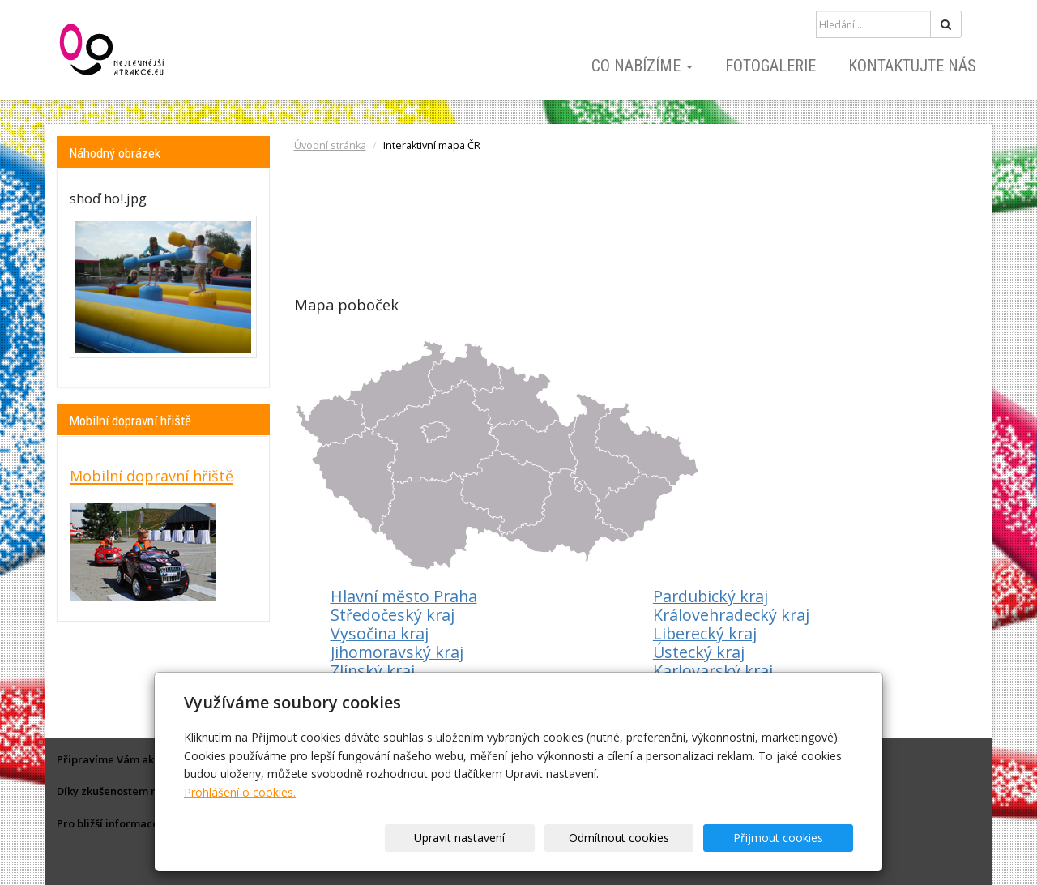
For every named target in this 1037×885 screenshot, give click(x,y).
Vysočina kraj (380, 633)
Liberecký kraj (705, 633)
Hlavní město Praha (404, 596)
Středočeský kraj (392, 615)
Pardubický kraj (710, 596)
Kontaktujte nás (912, 65)
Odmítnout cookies (658, 837)
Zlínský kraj (373, 671)
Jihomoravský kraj (397, 652)
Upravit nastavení (524, 837)
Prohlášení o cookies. (240, 792)
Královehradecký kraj (731, 615)
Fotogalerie (770, 65)
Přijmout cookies (791, 837)
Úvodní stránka (330, 145)
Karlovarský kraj (713, 671)
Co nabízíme (642, 65)
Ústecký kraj (699, 652)
